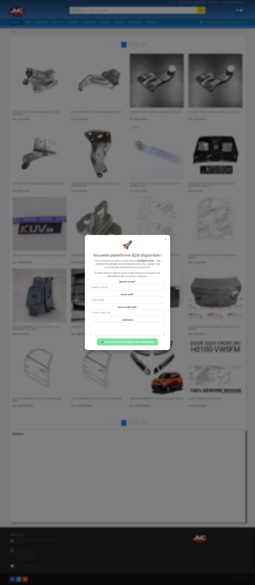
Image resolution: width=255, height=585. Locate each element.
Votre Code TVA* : (127, 307)
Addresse (127, 320)
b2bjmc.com (146, 260)
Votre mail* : (127, 294)
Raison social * (127, 281)
